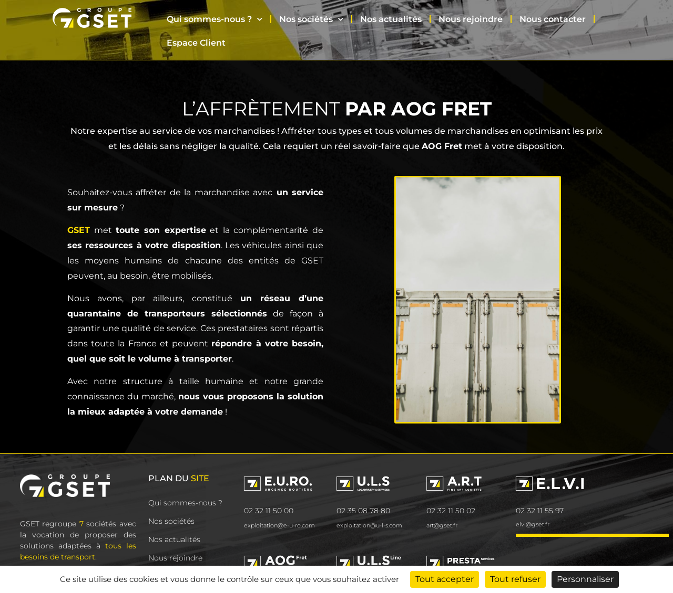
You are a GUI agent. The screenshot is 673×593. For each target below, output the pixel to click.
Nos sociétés (311, 19)
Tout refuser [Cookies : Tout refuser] (515, 579)
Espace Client (196, 43)
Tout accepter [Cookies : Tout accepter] (444, 579)
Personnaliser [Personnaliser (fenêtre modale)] (585, 579)
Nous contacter (552, 19)
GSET (78, 230)
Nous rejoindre (471, 19)
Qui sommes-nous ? (214, 19)
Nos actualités (391, 19)
